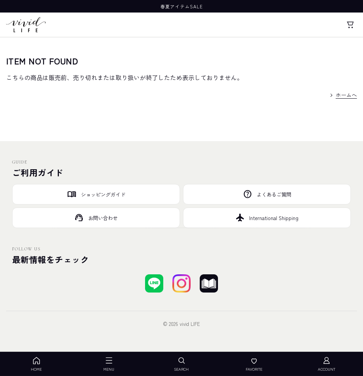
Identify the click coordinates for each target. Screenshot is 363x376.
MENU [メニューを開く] (108, 364)
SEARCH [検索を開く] (181, 364)
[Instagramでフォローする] (181, 283)
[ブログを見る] (209, 283)
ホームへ (346, 95)
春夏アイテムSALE (181, 6)
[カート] (350, 24)
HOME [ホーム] (36, 364)
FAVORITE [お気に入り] (254, 364)
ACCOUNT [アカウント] (326, 364)
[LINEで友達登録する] (154, 283)
